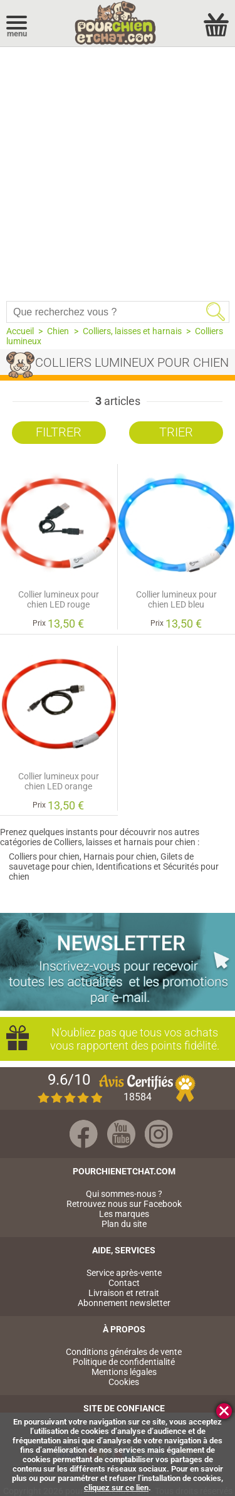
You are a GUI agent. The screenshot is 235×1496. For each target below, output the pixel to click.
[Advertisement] (117, 170)
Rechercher (215, 311)
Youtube (121, 1134)
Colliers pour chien (44, 856)
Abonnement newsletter (124, 1303)
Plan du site (124, 1224)
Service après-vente (124, 1273)
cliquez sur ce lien (116, 1487)
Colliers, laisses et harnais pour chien (125, 842)
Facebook (84, 1134)
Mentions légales (124, 1372)
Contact (124, 1283)
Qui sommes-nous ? (124, 1194)
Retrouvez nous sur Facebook (124, 1204)
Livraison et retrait (123, 1293)
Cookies (123, 1382)
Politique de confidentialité (124, 1362)
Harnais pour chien (120, 856)
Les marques (124, 1214)
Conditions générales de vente (124, 1352)
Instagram (159, 1134)
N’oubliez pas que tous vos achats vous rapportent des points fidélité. (130, 1039)
